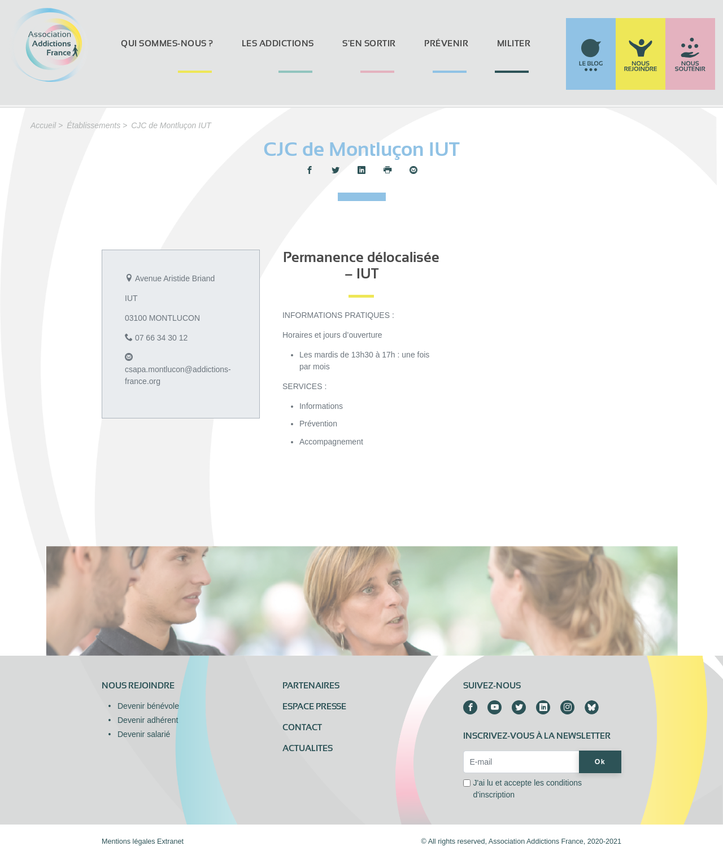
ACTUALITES (307, 748)
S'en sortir (369, 43)
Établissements (93, 125)
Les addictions (278, 43)
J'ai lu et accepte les (527, 788)
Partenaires (310, 686)
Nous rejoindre (138, 686)
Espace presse (314, 706)
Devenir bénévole (148, 705)
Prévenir (446, 43)
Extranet (170, 841)
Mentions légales (128, 841)
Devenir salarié (143, 734)
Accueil (43, 125)
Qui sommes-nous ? (167, 43)
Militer (514, 43)
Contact (302, 727)
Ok (600, 762)
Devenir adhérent (147, 720)
